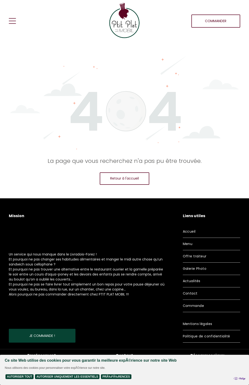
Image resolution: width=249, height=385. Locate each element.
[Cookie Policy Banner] (124, 370)
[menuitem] (211, 231)
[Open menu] (12, 21)
